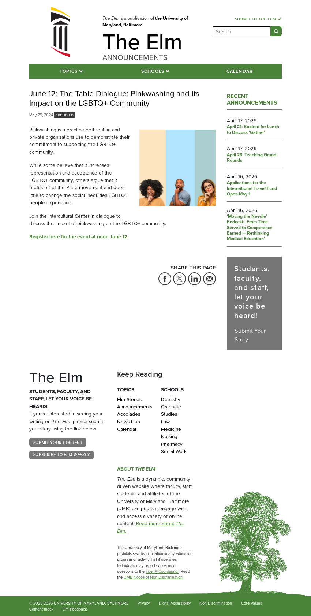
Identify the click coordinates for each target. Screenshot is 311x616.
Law (165, 421)
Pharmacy (172, 444)
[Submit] (276, 31)
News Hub (128, 421)
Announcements (133, 406)
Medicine (171, 429)
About (136, 469)
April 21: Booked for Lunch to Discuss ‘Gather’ (253, 129)
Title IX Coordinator (162, 571)
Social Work (174, 451)
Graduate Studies (171, 410)
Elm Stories (129, 399)
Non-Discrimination (215, 603)
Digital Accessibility (175, 603)
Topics (69, 71)
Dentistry (170, 399)
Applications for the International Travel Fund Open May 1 (252, 188)
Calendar (239, 71)
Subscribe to (61, 455)
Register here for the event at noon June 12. (78, 236)
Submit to (258, 19)
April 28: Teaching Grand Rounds (251, 158)
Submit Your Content (57, 442)
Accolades (128, 414)
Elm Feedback (75, 609)
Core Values (251, 603)
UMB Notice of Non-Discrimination (153, 577)
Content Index (41, 609)
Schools (153, 71)
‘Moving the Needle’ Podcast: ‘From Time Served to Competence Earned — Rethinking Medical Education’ (250, 228)
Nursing (169, 436)
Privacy (144, 603)
